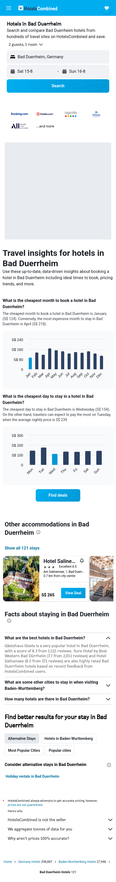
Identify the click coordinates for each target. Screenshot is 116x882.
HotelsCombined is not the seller (60, 820)
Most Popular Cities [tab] (24, 750)
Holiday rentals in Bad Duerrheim (32, 776)
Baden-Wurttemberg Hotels (77, 862)
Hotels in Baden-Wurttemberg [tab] (69, 738)
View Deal (73, 593)
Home (8, 862)
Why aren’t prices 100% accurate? (60, 838)
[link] (58, 495)
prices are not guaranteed (25, 805)
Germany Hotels (29, 862)
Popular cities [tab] (60, 750)
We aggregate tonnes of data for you (60, 829)
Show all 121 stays (22, 548)
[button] (9, 8)
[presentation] (38, 532)
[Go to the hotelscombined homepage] (38, 7)
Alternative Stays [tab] (22, 738)
